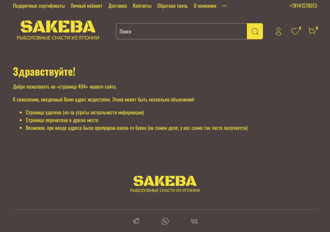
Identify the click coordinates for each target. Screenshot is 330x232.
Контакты (142, 5)
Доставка (117, 5)
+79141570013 (303, 5)
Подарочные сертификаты (39, 5)
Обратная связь (172, 5)
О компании (205, 5)
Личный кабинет (86, 5)
